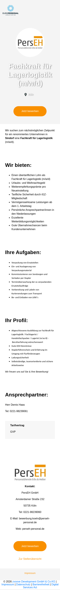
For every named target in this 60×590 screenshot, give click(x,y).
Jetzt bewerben (30, 111)
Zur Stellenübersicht (30, 558)
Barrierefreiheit (40, 584)
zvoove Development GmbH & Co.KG (33, 581)
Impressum (30, 573)
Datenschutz (23, 584)
